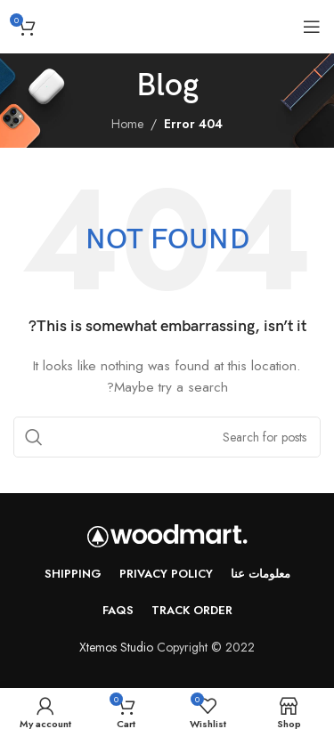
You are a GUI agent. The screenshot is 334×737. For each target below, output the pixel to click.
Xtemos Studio (116, 647)
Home (127, 124)
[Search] (167, 437)
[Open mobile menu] (312, 27)
